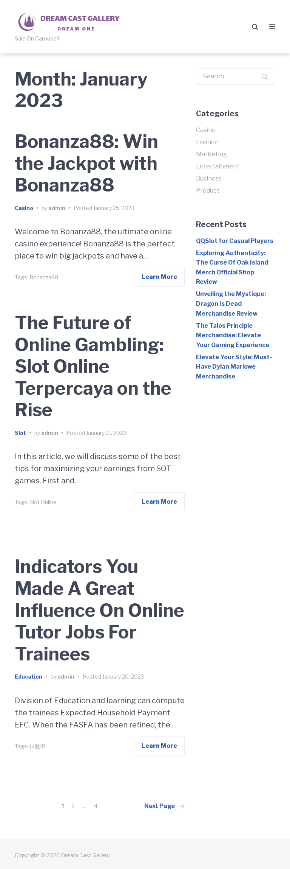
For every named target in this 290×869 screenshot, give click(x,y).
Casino (24, 208)
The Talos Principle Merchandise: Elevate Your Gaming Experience (232, 335)
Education (28, 676)
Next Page (164, 806)
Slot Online (43, 502)
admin (56, 208)
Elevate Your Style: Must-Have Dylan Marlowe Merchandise (234, 367)
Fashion (207, 142)
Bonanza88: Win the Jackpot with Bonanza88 (86, 163)
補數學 (37, 746)
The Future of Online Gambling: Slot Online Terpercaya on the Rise (93, 366)
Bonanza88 (43, 277)
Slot (20, 433)
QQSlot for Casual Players (234, 241)
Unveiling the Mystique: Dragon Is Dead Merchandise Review (231, 303)
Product (207, 190)
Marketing (211, 154)
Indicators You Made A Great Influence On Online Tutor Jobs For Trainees (99, 610)
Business (209, 178)
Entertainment (217, 166)
